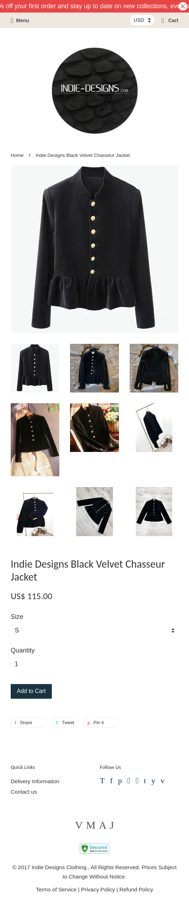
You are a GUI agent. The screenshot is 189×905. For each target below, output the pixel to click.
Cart (169, 20)
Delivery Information (35, 781)
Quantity (23, 650)
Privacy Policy (98, 889)
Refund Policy (136, 889)
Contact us (24, 792)
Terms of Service (56, 889)
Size (17, 616)
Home (17, 155)
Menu (20, 20)
